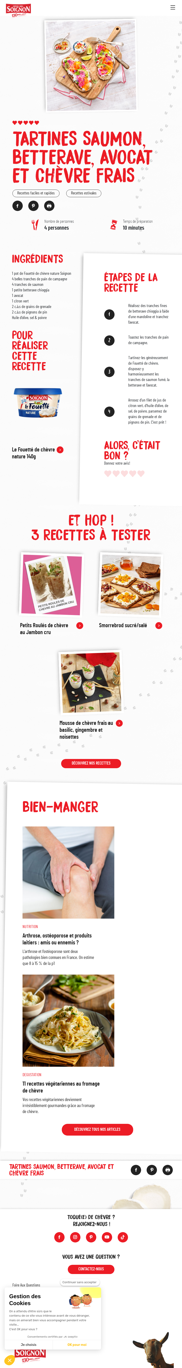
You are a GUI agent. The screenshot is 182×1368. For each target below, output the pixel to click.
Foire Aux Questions (26, 1285)
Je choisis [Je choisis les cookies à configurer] (29, 1345)
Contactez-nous (91, 1269)
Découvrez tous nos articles (97, 1132)
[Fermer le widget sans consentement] (80, 1282)
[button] (9, 1360)
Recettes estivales (84, 193)
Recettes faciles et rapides (36, 193)
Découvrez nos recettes (91, 765)
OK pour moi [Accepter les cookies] (77, 1345)
